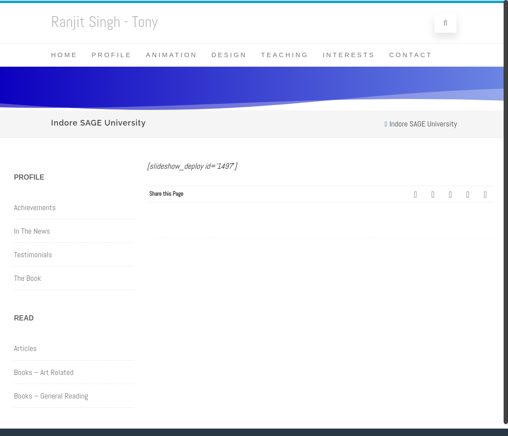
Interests (349, 54)
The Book (27, 278)
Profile (112, 54)
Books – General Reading (51, 396)
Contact (410, 54)
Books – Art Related (43, 372)
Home (64, 54)
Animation (171, 54)
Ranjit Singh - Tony (104, 21)
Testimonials (33, 254)
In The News (32, 231)
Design (229, 54)
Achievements (35, 207)
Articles (25, 348)
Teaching (285, 54)
